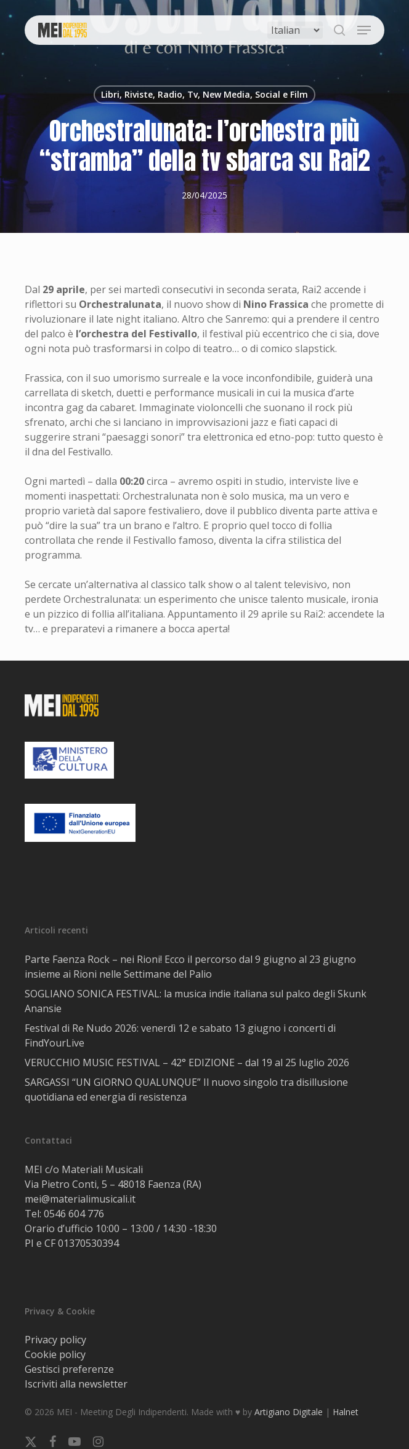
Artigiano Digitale (288, 1412)
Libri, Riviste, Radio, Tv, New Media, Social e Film (204, 94)
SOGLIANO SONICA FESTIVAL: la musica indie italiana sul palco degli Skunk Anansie (195, 1001)
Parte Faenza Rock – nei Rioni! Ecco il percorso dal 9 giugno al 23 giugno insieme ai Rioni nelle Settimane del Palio (190, 966)
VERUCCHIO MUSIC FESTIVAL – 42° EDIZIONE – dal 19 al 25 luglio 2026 (187, 1062)
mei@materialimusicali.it (80, 1199)
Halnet (345, 1412)
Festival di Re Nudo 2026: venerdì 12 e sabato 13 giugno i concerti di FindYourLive (180, 1035)
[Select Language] (295, 30)
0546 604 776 (74, 1213)
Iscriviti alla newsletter (76, 1384)
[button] (364, 30)
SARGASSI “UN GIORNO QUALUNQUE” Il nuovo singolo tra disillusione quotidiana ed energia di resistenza (186, 1089)
